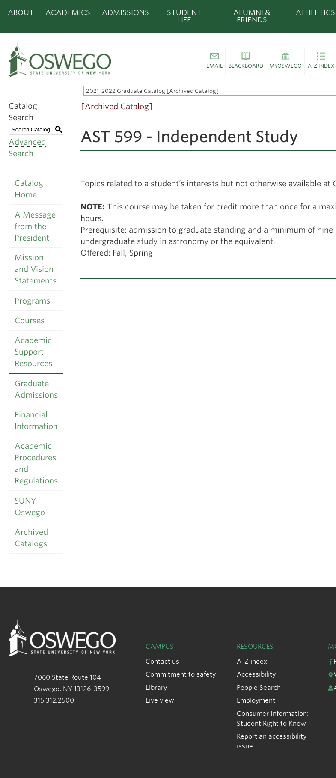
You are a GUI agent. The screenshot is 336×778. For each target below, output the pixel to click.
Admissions (125, 12)
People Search (259, 687)
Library (156, 687)
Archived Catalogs (31, 538)
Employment (256, 700)
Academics (67, 12)
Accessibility (256, 674)
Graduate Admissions (36, 389)
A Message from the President (35, 226)
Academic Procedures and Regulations (36, 463)
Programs (32, 300)
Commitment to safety (181, 674)
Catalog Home (29, 189)
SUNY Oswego (30, 506)
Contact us (162, 661)
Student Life (184, 16)
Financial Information (36, 420)
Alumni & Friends (252, 16)
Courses (30, 320)
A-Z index (252, 661)
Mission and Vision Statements (35, 269)
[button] (214, 61)
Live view (160, 700)
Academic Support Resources (33, 352)
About (21, 12)
